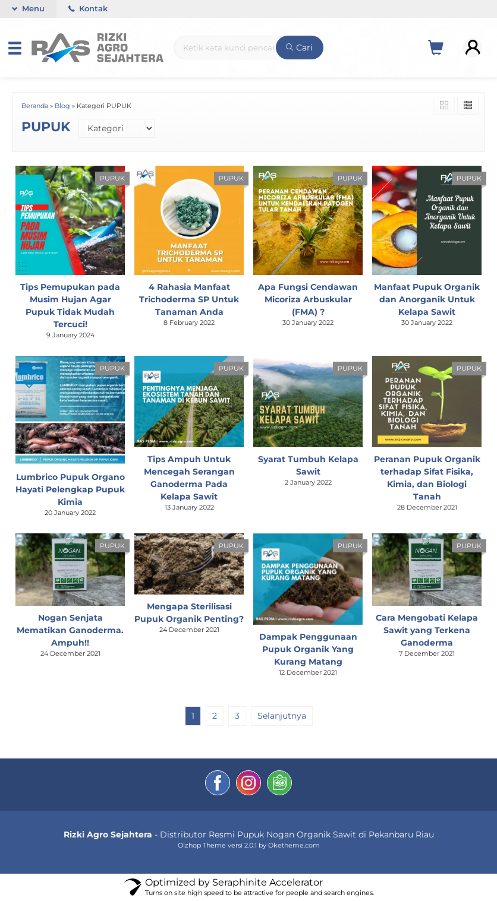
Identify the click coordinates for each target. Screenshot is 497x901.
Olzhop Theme (202, 845)
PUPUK (112, 178)
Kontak (88, 8)
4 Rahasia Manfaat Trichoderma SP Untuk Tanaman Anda (189, 299)
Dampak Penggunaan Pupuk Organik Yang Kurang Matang (308, 649)
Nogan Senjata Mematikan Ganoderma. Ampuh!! (70, 630)
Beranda (34, 106)
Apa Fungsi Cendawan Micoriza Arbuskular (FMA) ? (308, 299)
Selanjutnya (281, 715)
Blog (62, 106)
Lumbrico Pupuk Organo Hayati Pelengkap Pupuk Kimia (70, 489)
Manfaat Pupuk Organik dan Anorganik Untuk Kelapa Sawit (427, 299)
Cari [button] (299, 47)
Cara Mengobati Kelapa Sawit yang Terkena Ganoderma (427, 630)
